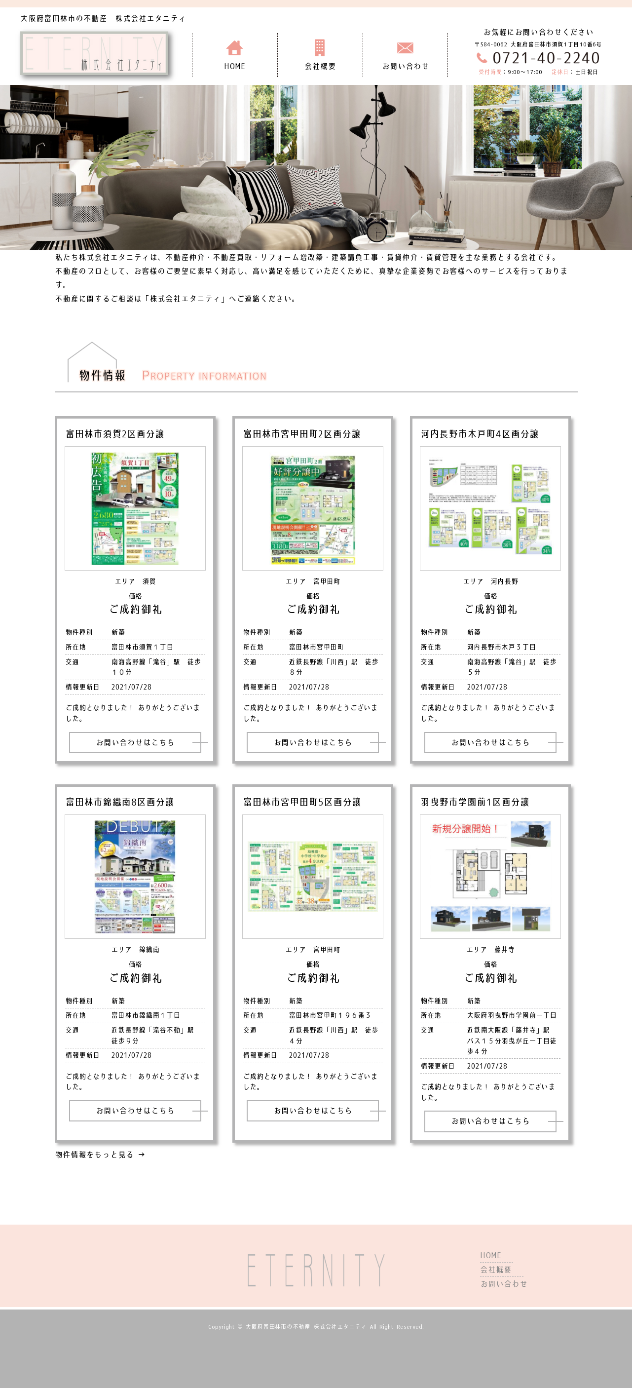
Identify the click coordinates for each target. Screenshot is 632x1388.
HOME (490, 1255)
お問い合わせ (503, 1284)
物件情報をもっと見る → (100, 1154)
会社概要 (496, 1269)
